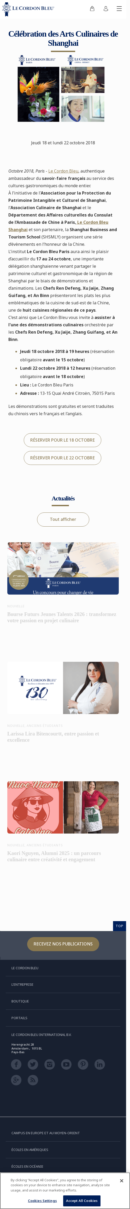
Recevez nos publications (63, 944)
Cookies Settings (42, 1200)
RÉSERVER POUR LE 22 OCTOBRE (62, 458)
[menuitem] (92, 9)
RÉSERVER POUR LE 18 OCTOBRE (62, 440)
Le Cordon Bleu (63, 171)
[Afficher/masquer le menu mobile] (119, 9)
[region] (65, 1190)
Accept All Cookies (82, 1200)
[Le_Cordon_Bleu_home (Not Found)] (29, 9)
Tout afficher (63, 519)
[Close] (121, 1181)
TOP (119, 925)
